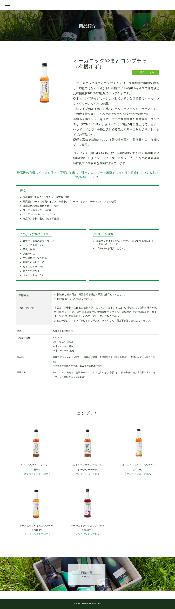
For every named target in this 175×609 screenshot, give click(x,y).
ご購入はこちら (145, 72)
